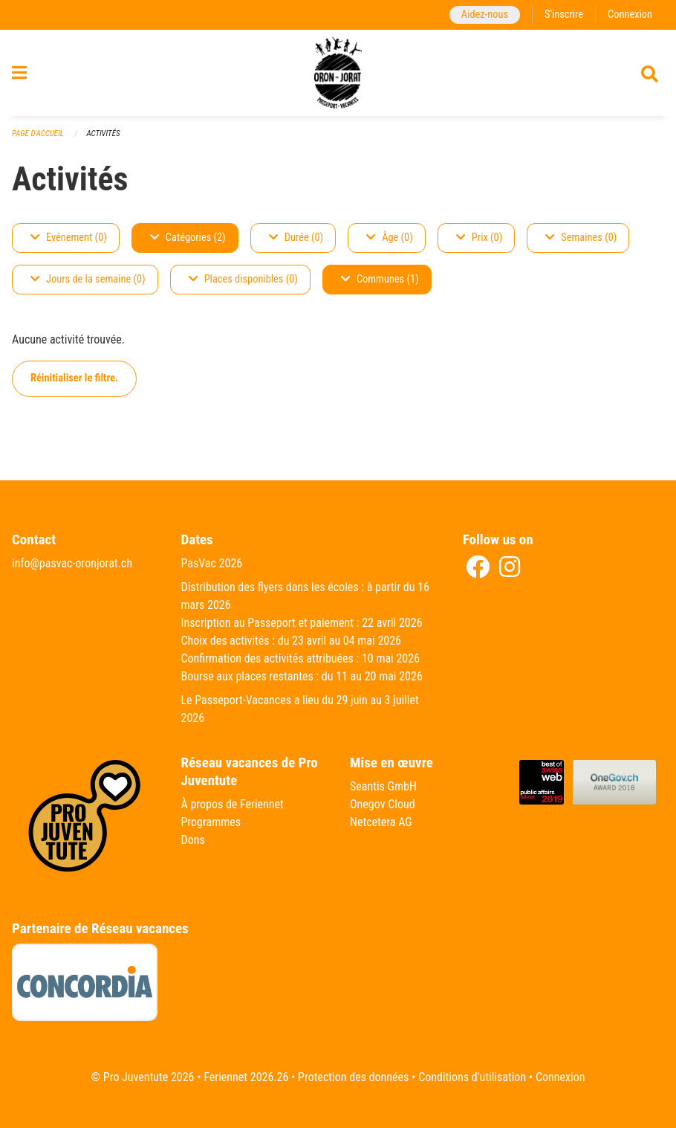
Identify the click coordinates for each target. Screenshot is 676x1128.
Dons (193, 840)
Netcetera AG (381, 822)
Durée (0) (296, 237)
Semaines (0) (581, 237)
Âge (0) (389, 237)
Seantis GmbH (383, 786)
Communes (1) (380, 279)
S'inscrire (564, 14)
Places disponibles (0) (243, 279)
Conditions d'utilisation (472, 1077)
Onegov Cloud (382, 804)
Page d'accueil (38, 133)
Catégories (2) (188, 237)
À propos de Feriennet (232, 804)
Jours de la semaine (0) (88, 279)
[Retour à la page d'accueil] (338, 73)
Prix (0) (479, 237)
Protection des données (353, 1077)
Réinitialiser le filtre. (74, 378)
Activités (103, 133)
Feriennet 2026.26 (246, 1077)
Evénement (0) (68, 237)
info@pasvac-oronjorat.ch (72, 563)
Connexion (630, 14)
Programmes (211, 822)
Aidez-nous (484, 14)
